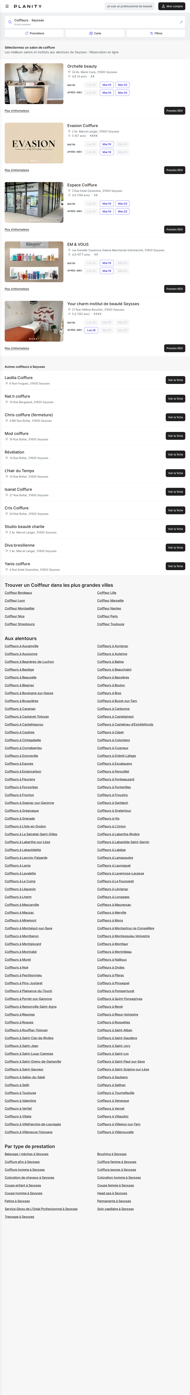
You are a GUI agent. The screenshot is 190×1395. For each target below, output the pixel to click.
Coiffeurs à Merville (111, 912)
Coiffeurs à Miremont (20, 920)
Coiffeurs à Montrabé (21, 952)
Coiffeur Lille (106, 593)
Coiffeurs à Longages (113, 897)
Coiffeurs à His (108, 818)
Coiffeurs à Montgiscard (23, 944)
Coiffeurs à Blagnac (19, 685)
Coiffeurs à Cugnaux (112, 748)
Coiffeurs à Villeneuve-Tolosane (28, 1132)
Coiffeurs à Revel (110, 1007)
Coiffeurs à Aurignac (112, 646)
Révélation (14, 452)
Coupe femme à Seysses (115, 1185)
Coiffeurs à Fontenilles (114, 787)
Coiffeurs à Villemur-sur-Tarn (118, 1124)
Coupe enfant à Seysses (23, 1185)
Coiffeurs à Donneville (21, 756)
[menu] (7, 6)
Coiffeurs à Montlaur (112, 944)
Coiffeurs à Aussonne (21, 654)
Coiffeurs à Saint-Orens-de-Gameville (33, 1061)
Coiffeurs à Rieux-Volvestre (117, 1014)
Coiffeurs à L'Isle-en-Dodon (25, 826)
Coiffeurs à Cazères (19, 732)
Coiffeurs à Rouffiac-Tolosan (26, 1030)
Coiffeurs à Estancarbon (23, 771)
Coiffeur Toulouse (110, 624)
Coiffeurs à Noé (16, 967)
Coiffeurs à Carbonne (113, 709)
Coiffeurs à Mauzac (19, 912)
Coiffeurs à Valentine (20, 1101)
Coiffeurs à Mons (110, 920)
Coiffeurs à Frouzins (112, 795)
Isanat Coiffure (18, 489)
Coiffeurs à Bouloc (111, 685)
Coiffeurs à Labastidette (23, 850)
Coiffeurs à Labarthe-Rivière (118, 834)
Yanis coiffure (17, 563)
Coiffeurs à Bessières (113, 677)
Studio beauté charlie (24, 526)
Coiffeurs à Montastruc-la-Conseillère (125, 928)
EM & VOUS (78, 244)
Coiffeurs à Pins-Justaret (23, 983)
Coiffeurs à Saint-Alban (114, 1030)
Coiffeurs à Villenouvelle (115, 1132)
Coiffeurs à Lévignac (112, 889)
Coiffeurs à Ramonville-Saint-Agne (31, 1007)
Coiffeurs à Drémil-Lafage (116, 756)
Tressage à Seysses (19, 1217)
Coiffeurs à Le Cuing (20, 881)
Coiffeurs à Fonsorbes (21, 787)
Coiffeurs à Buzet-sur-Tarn (117, 701)
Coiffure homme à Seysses (25, 1170)
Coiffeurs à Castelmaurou (24, 724)
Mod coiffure (17, 433)
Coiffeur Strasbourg (20, 624)
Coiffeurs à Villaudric (113, 1116)
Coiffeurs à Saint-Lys (113, 1054)
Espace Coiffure (82, 185)
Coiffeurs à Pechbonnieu (23, 975)
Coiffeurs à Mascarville (22, 905)
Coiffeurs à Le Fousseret (115, 881)
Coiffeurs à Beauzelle (20, 677)
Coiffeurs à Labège (111, 850)
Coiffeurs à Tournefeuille (115, 1093)
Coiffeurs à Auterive (112, 654)
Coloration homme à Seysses (119, 1177)
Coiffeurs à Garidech (112, 803)
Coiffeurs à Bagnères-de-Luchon (29, 662)
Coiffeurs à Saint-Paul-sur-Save (121, 1061)
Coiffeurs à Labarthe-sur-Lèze (27, 842)
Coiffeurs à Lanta (18, 865)
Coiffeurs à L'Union (111, 826)
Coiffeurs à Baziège (19, 669)
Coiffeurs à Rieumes (20, 1014)
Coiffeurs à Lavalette (20, 873)
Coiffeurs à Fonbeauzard (115, 779)
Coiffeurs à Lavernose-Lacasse (120, 873)
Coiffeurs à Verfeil (18, 1108)
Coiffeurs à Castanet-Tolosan (27, 716)
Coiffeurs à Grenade (20, 818)
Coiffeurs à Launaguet (114, 865)
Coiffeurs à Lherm (18, 897)
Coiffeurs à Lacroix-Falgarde (26, 858)
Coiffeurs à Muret (18, 959)
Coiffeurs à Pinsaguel (113, 983)
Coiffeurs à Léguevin (20, 889)
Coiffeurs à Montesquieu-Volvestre (123, 936)
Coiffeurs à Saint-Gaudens (117, 1038)
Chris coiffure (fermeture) (29, 415)
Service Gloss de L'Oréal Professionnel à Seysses (41, 1209)
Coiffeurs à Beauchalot (114, 669)
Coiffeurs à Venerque (113, 1101)
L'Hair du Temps (19, 470)
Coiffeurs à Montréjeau (114, 952)
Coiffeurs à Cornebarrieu (23, 748)
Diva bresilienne (20, 545)
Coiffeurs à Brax (109, 693)
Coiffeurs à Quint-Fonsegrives (119, 999)
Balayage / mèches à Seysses (27, 1154)
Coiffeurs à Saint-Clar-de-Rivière (29, 1038)
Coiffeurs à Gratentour (114, 811)
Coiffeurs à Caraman (20, 709)
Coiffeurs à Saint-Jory (113, 1046)
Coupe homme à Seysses (23, 1193)
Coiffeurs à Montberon (22, 936)
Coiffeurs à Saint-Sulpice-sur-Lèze (123, 1069)
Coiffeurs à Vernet (110, 1108)
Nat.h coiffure (17, 396)
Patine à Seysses (17, 1201)
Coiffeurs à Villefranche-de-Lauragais (33, 1124)
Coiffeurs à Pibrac (110, 975)
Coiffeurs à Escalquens (114, 764)
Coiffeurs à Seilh (17, 1085)
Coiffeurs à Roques (19, 1022)
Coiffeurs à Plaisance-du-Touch (28, 991)
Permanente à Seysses (114, 1201)
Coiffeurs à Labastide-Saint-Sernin (123, 842)
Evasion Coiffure (82, 125)
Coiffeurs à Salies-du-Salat (25, 1077)
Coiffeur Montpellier (20, 608)
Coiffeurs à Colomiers (113, 740)
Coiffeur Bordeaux (18, 593)
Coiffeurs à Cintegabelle (23, 740)
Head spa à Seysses (112, 1193)
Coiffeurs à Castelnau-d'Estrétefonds (125, 724)
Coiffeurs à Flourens (20, 779)
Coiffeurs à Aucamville (21, 646)
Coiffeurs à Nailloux (112, 959)
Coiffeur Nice (14, 616)
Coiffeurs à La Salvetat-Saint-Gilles (31, 834)
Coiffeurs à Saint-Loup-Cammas (29, 1054)
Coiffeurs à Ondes (110, 967)
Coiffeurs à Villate (18, 1116)
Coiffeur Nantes (109, 608)
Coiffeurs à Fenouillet (113, 771)
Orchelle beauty (82, 66)
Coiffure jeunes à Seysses (116, 1170)
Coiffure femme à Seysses (116, 1162)
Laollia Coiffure (19, 377)
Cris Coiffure (17, 508)
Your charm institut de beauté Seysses (103, 303)
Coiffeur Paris (107, 616)
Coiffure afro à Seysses (22, 1162)
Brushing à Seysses (112, 1154)
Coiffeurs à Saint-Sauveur (24, 1069)
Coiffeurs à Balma (110, 662)
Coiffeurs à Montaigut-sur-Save (28, 928)
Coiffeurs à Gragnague (22, 811)
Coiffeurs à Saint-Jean (21, 1046)
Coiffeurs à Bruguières (21, 701)
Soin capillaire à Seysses (115, 1209)
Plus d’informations (17, 110)
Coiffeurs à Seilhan (111, 1085)
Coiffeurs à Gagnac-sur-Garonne (29, 803)
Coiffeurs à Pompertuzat (115, 991)
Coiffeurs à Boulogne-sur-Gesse (29, 693)
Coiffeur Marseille (110, 600)
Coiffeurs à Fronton (19, 795)
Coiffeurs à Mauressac (114, 905)
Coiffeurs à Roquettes (113, 1022)
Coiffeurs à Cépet (110, 732)
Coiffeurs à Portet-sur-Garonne (28, 999)
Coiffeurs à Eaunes (19, 764)
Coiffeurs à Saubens (112, 1077)
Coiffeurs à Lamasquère (115, 858)
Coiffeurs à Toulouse (20, 1093)
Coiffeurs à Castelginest (115, 716)
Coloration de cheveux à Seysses (29, 1177)
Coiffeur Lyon (15, 600)
